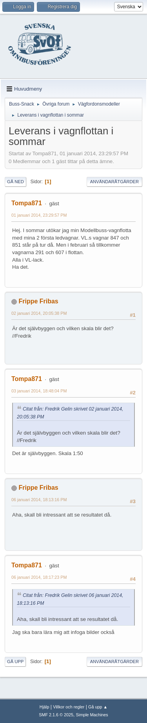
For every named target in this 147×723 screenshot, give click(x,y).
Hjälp (44, 706)
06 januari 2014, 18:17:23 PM (39, 577)
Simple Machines (92, 714)
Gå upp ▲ (97, 706)
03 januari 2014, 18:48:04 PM (39, 390)
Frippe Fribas (38, 301)
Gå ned (15, 181)
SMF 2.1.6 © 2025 (56, 714)
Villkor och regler (68, 706)
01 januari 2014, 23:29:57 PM (39, 215)
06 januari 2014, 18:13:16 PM (39, 499)
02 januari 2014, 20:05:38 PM (39, 313)
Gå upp (15, 661)
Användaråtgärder (114, 181)
